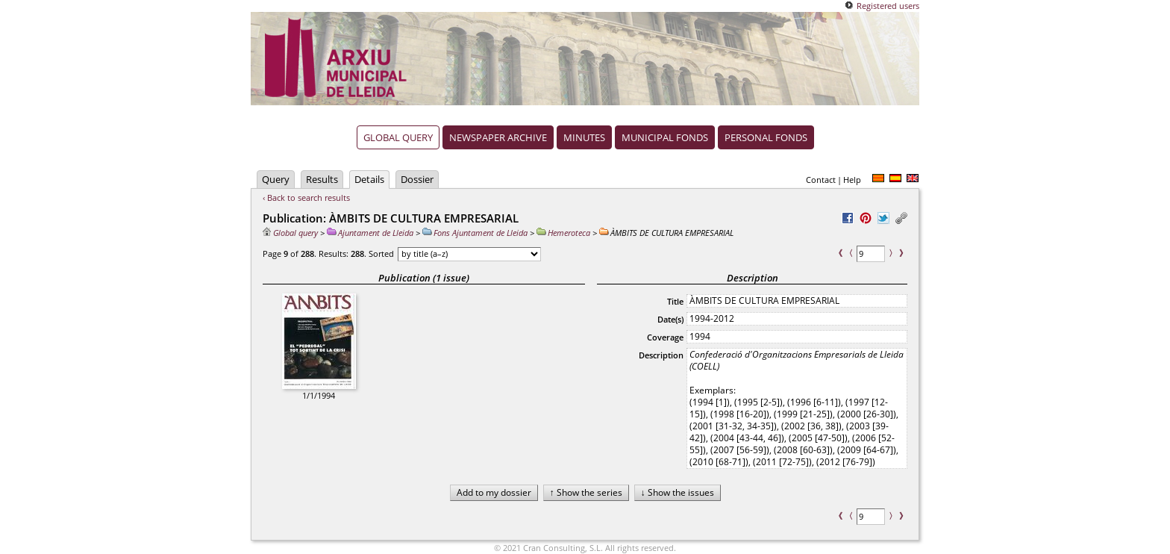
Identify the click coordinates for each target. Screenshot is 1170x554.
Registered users (888, 5)
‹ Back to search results (306, 197)
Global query (398, 137)
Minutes (584, 137)
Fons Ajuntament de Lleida (475, 232)
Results (322, 179)
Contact (821, 179)
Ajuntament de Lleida (370, 232)
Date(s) (670, 319)
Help (852, 179)
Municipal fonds (665, 137)
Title (675, 301)
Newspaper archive (498, 137)
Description (661, 355)
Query (276, 179)
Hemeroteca (563, 232)
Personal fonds (766, 137)
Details (369, 179)
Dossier (417, 179)
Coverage (665, 337)
